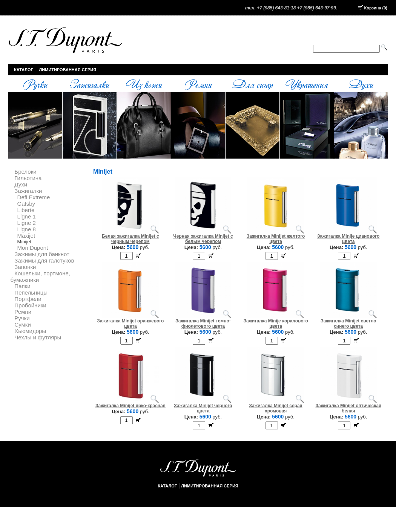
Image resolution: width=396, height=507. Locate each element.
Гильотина (27, 178)
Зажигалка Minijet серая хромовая (275, 408)
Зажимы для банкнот (41, 254)
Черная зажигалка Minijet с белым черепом (203, 239)
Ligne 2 (26, 223)
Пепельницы (31, 292)
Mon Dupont (32, 247)
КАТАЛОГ (23, 69)
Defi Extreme (33, 197)
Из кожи (144, 84)
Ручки (35, 84)
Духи (360, 84)
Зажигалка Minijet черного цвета (203, 408)
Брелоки (25, 171)
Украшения (306, 84)
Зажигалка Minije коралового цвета (275, 323)
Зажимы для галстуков (44, 260)
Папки (22, 286)
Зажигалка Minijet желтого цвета (276, 239)
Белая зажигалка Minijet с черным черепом (130, 239)
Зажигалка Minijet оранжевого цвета (130, 323)
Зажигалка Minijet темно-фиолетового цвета (203, 323)
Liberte (26, 210)
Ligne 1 (26, 216)
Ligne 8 (26, 229)
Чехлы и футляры (37, 337)
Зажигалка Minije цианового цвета (348, 239)
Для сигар (252, 84)
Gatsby (26, 203)
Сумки (22, 324)
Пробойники (30, 305)
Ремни (198, 84)
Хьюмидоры (30, 331)
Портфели (27, 299)
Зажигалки (89, 84)
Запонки (25, 267)
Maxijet (26, 235)
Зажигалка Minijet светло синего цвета (348, 323)
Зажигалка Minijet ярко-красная (130, 405)
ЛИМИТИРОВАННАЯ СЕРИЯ (68, 69)
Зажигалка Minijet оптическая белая (348, 408)
